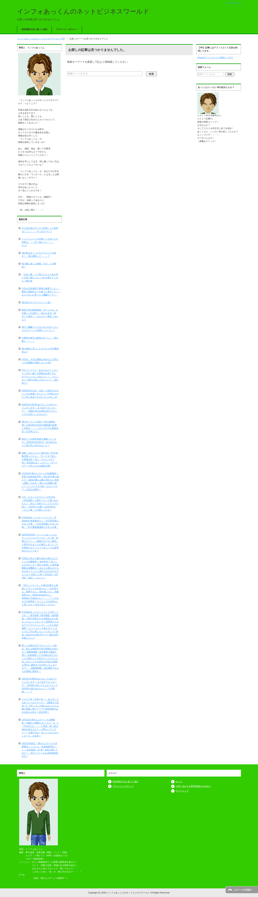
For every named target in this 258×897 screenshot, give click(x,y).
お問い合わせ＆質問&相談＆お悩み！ (193, 786)
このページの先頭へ (242, 890)
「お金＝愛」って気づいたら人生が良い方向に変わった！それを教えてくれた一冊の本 (40, 277)
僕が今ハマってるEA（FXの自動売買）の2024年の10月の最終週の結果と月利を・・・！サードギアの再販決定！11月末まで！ (40, 427)
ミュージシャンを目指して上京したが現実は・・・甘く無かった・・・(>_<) (40, 242)
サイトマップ (182, 791)
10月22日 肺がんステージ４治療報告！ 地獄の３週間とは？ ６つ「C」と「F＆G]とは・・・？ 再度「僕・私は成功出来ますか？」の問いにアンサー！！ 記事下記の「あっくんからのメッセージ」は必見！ (40, 727)
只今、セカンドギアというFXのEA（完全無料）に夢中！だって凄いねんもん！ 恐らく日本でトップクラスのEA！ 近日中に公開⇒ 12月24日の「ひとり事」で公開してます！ (40, 503)
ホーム (179, 781)
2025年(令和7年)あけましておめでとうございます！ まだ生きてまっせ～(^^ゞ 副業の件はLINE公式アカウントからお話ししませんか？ (39, 409)
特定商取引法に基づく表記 (34, 29)
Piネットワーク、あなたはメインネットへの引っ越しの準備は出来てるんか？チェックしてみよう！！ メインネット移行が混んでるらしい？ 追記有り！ (40, 376)
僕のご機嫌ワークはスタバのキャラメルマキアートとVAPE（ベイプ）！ (40, 329)
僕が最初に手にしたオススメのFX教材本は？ (40, 350)
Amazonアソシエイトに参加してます (215, 57)
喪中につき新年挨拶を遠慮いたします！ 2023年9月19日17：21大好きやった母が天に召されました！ (39, 442)
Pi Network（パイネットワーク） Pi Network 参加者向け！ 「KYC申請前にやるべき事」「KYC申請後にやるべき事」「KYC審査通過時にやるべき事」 (40, 522)
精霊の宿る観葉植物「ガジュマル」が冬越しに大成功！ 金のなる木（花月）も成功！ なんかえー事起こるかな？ (40, 315)
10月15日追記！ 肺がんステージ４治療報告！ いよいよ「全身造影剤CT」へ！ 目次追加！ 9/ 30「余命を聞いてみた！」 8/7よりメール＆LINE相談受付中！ (40, 750)
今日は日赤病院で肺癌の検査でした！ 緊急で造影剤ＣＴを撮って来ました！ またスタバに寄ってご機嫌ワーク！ (41, 291)
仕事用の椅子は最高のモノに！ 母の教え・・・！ (40, 339)
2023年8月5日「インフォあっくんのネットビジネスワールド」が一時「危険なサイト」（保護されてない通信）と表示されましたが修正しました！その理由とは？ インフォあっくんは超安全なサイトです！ (40, 542)
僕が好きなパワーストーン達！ (37, 302)
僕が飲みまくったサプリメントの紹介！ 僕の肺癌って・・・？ (39, 254)
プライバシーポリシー (67, 29)
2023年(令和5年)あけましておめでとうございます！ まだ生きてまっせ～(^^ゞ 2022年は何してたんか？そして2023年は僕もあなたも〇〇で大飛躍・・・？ (40, 685)
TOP (41, 38)
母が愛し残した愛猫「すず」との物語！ (39, 265)
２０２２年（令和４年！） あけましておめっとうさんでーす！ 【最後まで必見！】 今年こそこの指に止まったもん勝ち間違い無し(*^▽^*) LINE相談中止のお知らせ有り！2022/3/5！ (40, 705)
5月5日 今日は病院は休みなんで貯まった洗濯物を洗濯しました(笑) (40, 361)
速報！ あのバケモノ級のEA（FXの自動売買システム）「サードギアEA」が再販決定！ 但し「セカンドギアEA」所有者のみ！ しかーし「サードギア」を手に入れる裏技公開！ (40, 459)
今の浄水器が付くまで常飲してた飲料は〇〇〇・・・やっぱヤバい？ (40, 230)
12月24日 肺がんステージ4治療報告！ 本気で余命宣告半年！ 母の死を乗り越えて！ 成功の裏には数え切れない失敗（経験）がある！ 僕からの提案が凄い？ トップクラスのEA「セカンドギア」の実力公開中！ (40, 481)
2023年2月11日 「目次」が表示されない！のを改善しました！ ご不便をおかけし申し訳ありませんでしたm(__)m (40, 393)
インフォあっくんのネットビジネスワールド (83, 11)
